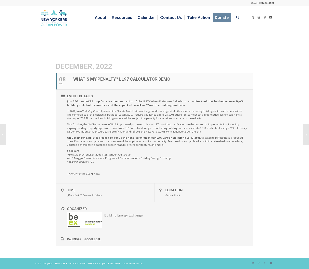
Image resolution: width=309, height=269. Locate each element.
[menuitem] (100, 17)
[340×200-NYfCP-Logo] (54, 17)
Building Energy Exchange (123, 215)
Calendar (74, 239)
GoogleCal (92, 239)
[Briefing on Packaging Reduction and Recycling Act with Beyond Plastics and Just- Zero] (306, 134)
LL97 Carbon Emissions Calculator (165, 101)
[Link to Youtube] (271, 17)
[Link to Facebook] (265, 17)
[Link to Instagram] (259, 17)
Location (174, 190)
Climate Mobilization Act (131, 111)
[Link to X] (253, 17)
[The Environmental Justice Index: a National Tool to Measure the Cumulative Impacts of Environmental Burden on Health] (3, 134)
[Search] (238, 17)
